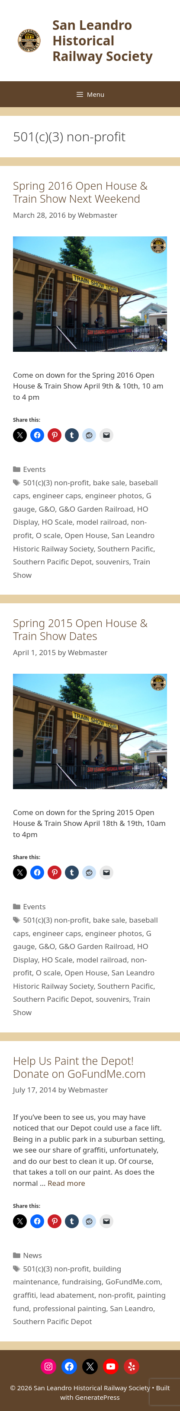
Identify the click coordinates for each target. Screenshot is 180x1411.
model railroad (102, 522)
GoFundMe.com (133, 1282)
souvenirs (112, 562)
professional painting (69, 1308)
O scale (48, 535)
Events (34, 469)
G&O (47, 509)
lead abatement (67, 1295)
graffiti (24, 1295)
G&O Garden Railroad (96, 509)
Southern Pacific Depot (52, 562)
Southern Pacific (125, 549)
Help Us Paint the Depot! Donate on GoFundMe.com (79, 1067)
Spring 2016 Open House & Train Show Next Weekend (80, 192)
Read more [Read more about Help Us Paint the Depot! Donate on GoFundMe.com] (66, 1183)
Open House (85, 535)
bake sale (109, 482)
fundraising (81, 1282)
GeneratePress (97, 1397)
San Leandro (131, 1308)
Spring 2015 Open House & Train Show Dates (80, 629)
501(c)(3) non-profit (56, 482)
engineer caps (56, 495)
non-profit (115, 1295)
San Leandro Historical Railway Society (102, 40)
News (32, 1255)
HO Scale (57, 522)
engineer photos (113, 495)
